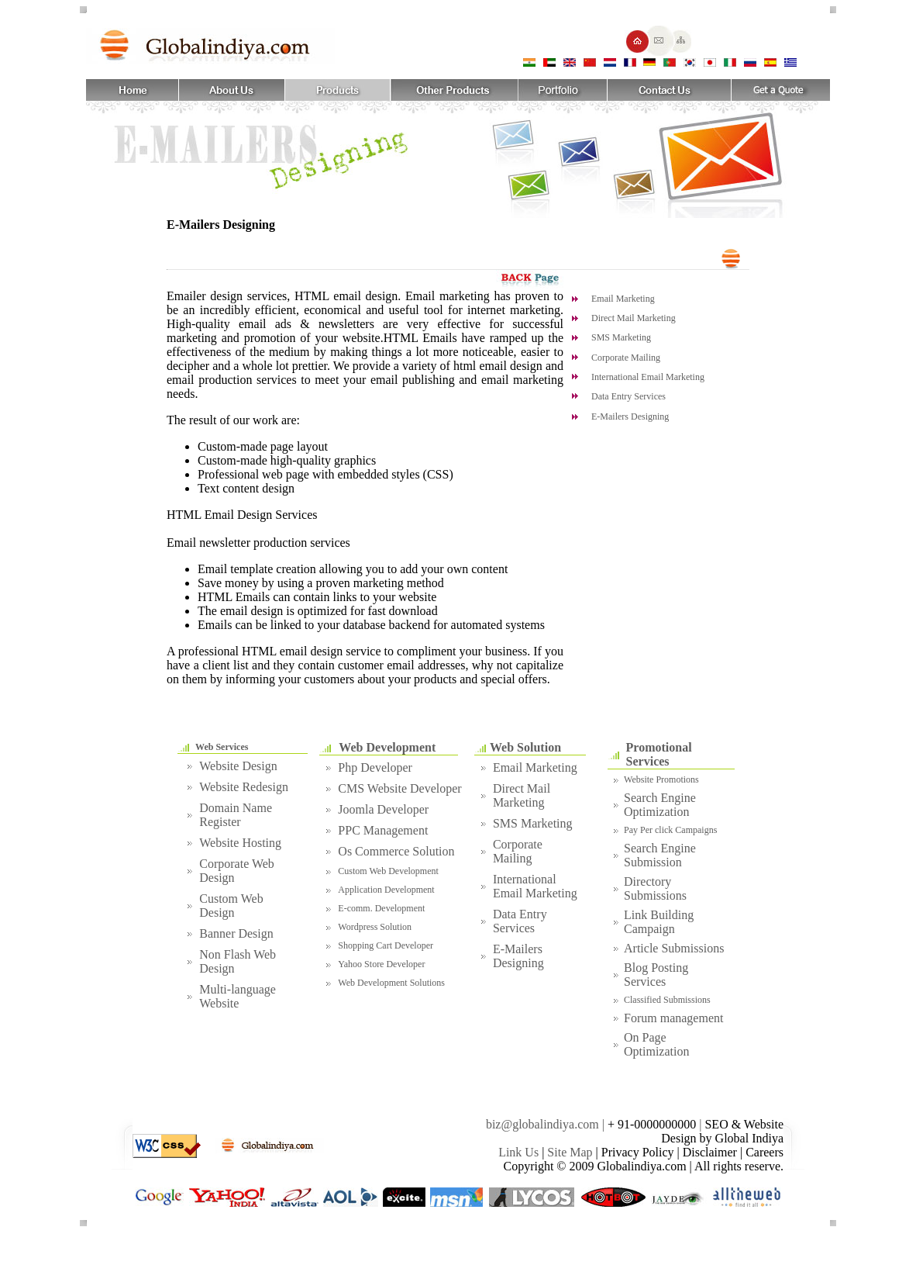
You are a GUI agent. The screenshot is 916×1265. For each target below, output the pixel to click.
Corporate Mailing (625, 357)
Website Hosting (240, 842)
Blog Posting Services (656, 974)
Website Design (238, 765)
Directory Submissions (655, 888)
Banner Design (236, 933)
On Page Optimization (656, 1044)
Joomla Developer (383, 809)
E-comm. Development (381, 908)
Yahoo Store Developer (381, 964)
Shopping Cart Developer (385, 945)
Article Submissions (674, 948)
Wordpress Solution (375, 926)
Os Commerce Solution (396, 851)
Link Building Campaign (659, 921)
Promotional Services (659, 754)
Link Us (518, 1152)
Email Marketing (623, 298)
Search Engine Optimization (660, 804)
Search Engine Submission (660, 855)
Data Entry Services (628, 396)
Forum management (673, 1018)
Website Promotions (661, 779)
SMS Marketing (621, 337)
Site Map (569, 1152)
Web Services (221, 746)
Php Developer (375, 767)
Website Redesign (243, 786)
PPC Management (383, 830)
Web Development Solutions (391, 982)
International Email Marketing (647, 377)
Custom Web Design (231, 905)
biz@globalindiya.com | (547, 1124)
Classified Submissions (667, 999)
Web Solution (525, 747)
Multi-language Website (237, 996)
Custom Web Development (388, 871)
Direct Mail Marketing (633, 318)
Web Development (387, 747)
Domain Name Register (235, 814)
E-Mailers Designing (630, 416)
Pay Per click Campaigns (670, 829)
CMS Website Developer (399, 788)
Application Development (386, 889)
